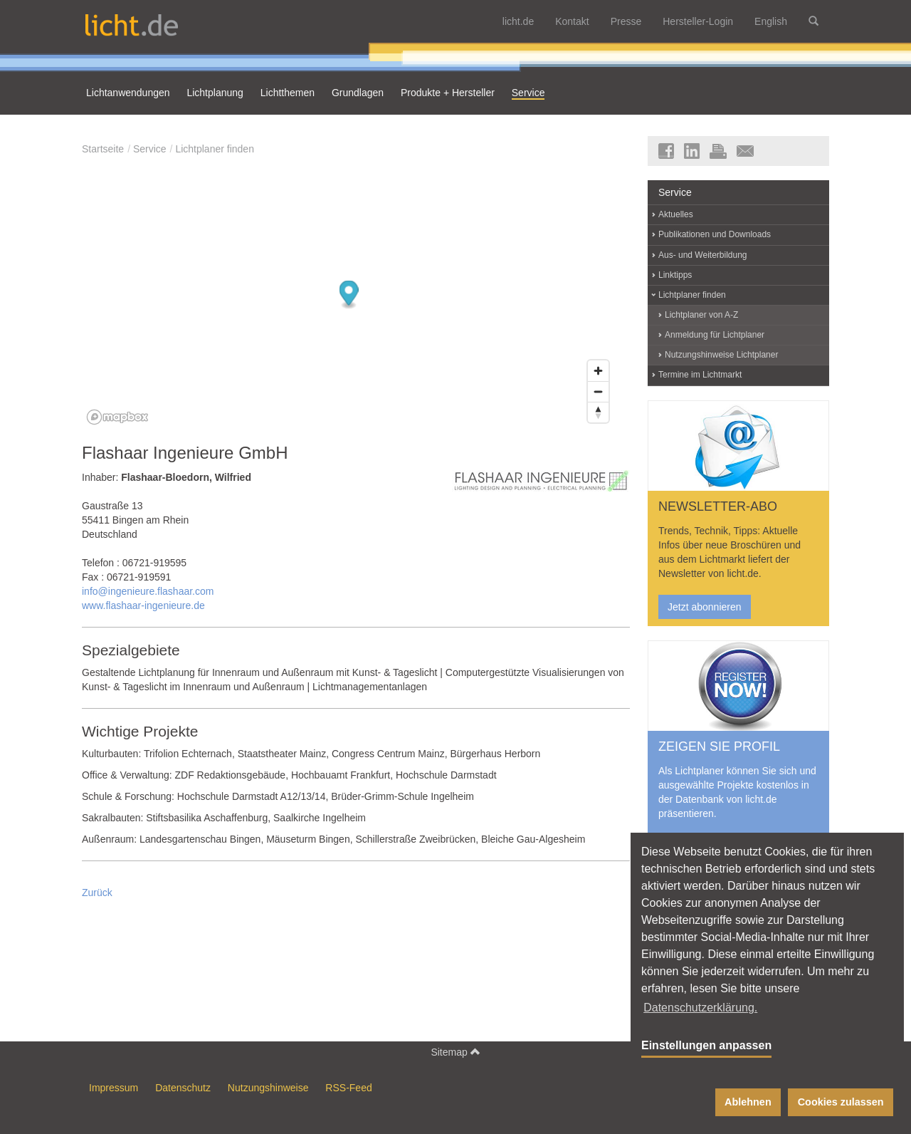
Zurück (97, 892)
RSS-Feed (348, 1087)
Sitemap (455, 1052)
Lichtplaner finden (214, 149)
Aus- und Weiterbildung (702, 255)
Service (150, 149)
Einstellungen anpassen (706, 1045)
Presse (626, 21)
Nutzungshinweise (268, 1087)
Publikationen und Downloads (714, 234)
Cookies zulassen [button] (841, 1102)
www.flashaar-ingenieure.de (143, 605)
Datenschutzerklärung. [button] (700, 1008)
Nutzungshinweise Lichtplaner (721, 355)
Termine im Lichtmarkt (700, 375)
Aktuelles (675, 214)
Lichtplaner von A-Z (701, 315)
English (770, 21)
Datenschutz (183, 1087)
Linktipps (675, 275)
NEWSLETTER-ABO (717, 506)
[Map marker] (349, 295)
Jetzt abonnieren (705, 607)
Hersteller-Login (698, 21)
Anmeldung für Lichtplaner (714, 335)
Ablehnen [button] (748, 1102)
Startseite (103, 149)
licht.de (518, 21)
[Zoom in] (598, 370)
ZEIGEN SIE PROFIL (719, 746)
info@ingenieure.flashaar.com (148, 591)
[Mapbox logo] (117, 417)
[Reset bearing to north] (598, 412)
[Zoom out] (598, 391)
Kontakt (572, 21)
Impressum (113, 1087)
